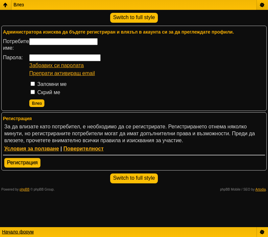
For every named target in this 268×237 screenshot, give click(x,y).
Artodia (261, 189)
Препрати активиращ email (62, 73)
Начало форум (18, 231)
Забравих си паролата (56, 65)
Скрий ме (45, 92)
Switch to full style (134, 17)
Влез (18, 4)
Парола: (13, 57)
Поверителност (83, 148)
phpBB (25, 189)
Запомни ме (49, 84)
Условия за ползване (31, 148)
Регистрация (22, 162)
